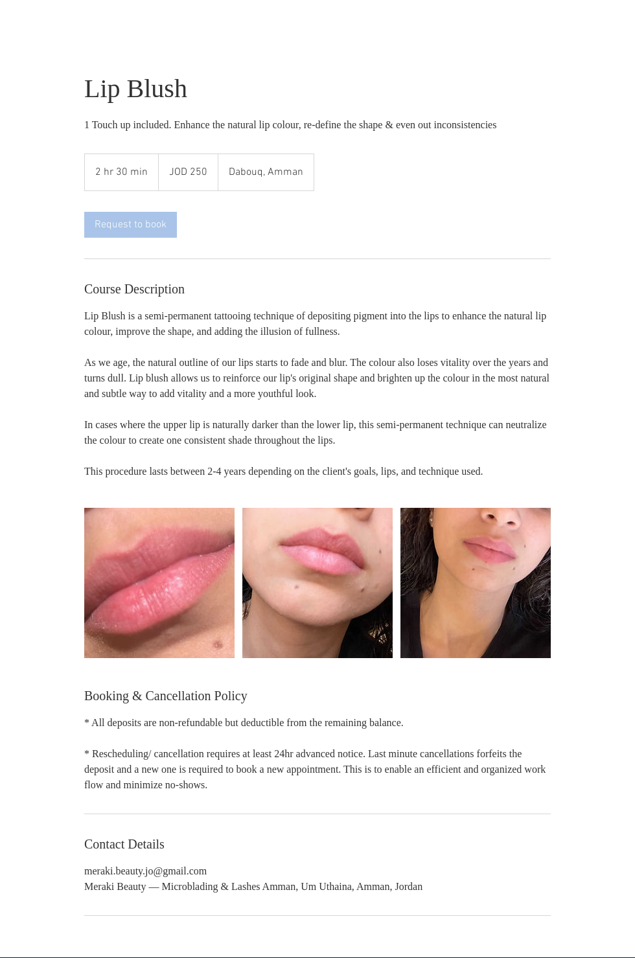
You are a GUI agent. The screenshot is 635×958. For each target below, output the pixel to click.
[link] (130, 225)
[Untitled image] (159, 583)
